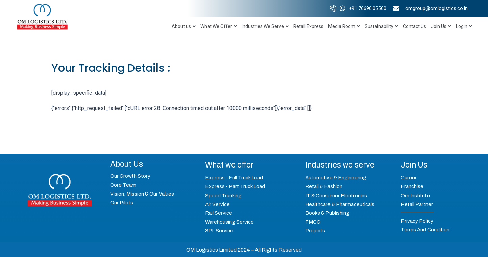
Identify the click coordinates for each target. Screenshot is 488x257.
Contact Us (414, 26)
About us (184, 26)
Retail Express (308, 26)
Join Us (441, 26)
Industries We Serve (265, 26)
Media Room (344, 26)
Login (464, 26)
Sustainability (381, 26)
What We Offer (218, 26)
